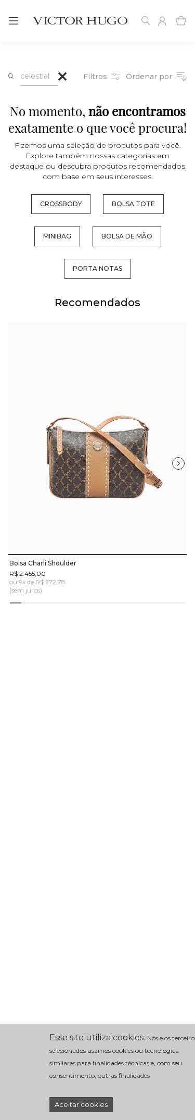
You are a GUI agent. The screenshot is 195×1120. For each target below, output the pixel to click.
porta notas (97, 268)
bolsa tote (133, 204)
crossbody (61, 204)
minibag (57, 236)
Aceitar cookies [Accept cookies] (81, 1104)
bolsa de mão (126, 236)
